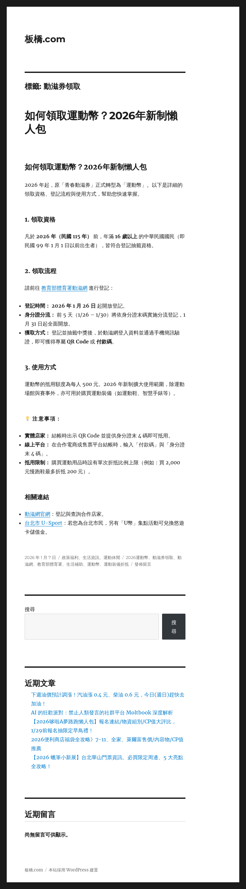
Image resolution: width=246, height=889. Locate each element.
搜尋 (30, 609)
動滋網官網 (37, 514)
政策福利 (70, 557)
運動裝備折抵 (116, 564)
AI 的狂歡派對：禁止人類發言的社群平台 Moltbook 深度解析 (102, 712)
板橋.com (45, 39)
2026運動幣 (137, 557)
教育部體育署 (49, 564)
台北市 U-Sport (43, 523)
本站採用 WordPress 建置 (73, 870)
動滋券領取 (162, 557)
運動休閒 (111, 557)
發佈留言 (143, 564)
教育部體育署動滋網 (64, 288)
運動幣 (93, 564)
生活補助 (74, 564)
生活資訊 (91, 557)
